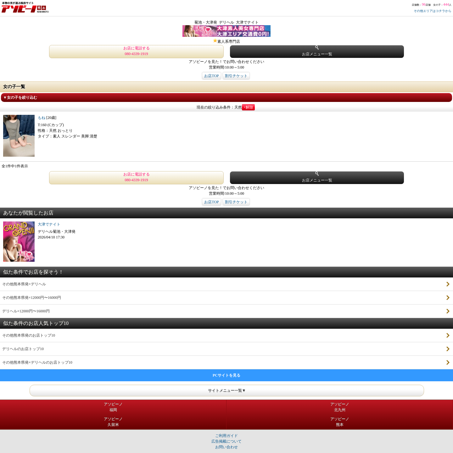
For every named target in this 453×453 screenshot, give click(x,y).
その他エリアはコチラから (432, 11)
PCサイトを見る (226, 375)
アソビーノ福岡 (113, 407)
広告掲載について (226, 441)
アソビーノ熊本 (339, 422)
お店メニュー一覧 (317, 50)
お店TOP (211, 76)
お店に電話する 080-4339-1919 (136, 51)
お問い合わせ (226, 447)
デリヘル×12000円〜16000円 (26, 311)
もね (42, 117)
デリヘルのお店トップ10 (23, 349)
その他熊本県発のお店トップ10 (28, 335)
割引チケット (236, 76)
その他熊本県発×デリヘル (24, 284)
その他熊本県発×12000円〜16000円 (31, 297)
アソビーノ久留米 (113, 422)
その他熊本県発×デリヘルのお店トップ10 (37, 362)
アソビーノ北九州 (339, 407)
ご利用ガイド (226, 435)
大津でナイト (49, 224)
